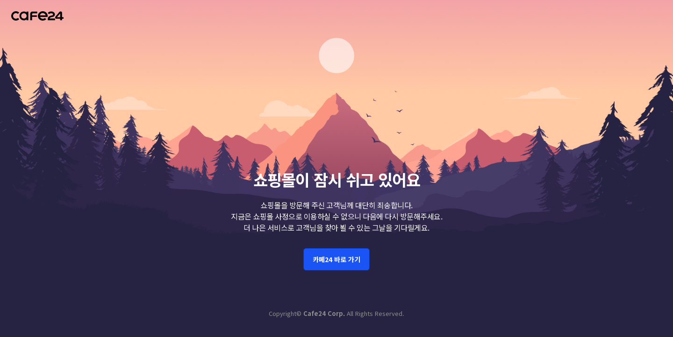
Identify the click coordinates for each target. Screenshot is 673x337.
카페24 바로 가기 (336, 230)
